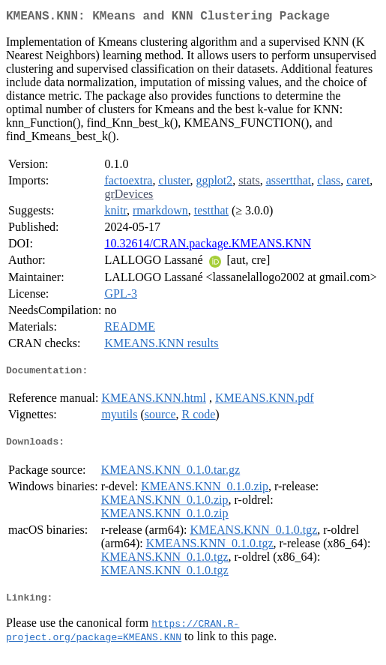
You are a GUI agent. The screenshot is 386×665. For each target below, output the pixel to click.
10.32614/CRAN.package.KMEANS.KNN (207, 246)
